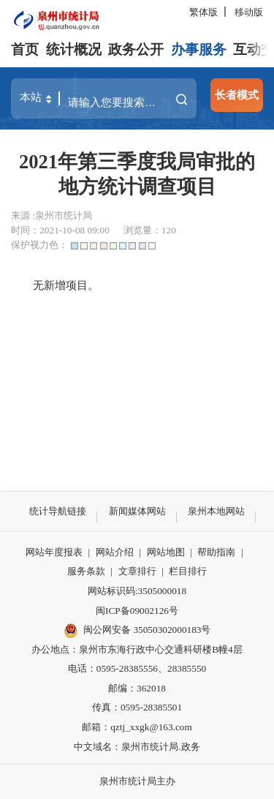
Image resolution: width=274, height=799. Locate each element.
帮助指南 (216, 552)
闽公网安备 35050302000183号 (137, 630)
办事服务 (199, 49)
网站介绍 (115, 552)
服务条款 (86, 571)
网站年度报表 (54, 552)
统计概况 (74, 49)
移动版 (249, 12)
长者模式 (237, 95)
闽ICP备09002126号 (137, 610)
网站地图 (166, 552)
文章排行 (137, 571)
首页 (25, 49)
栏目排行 (188, 571)
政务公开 (136, 49)
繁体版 (203, 12)
